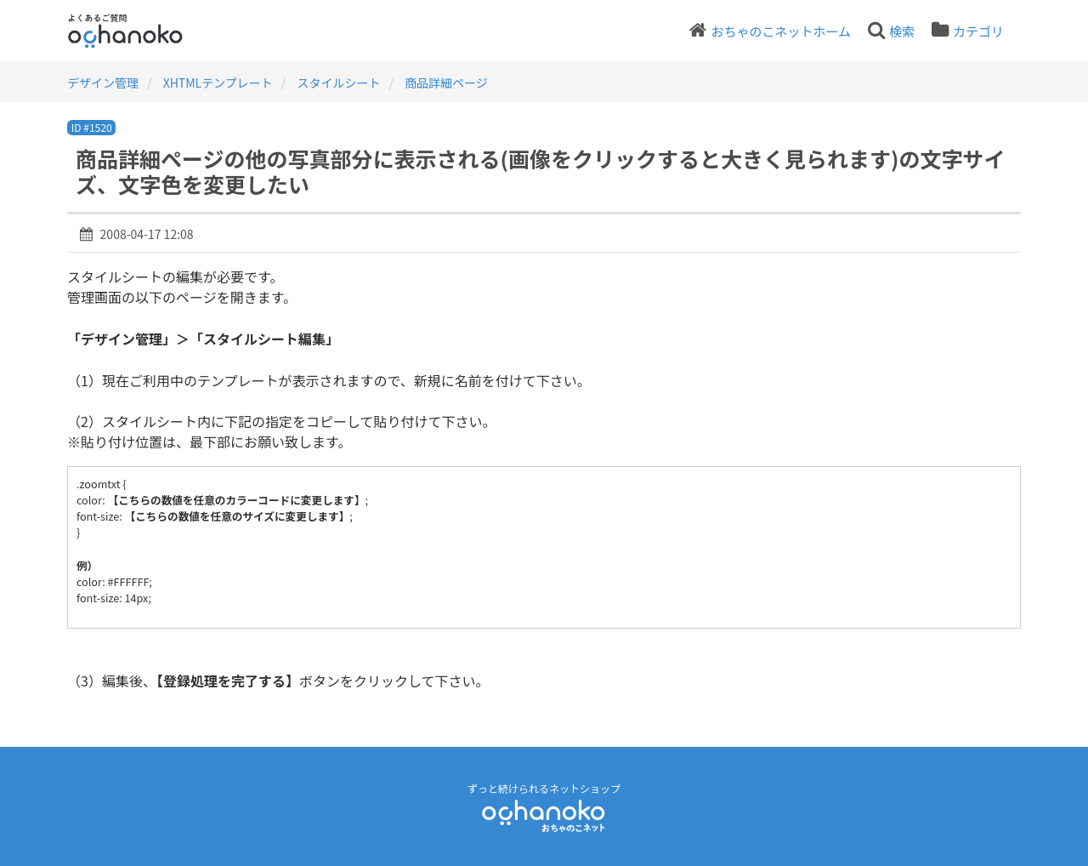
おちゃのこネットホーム (781, 31)
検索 (902, 31)
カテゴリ (978, 31)
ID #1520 (91, 127)
